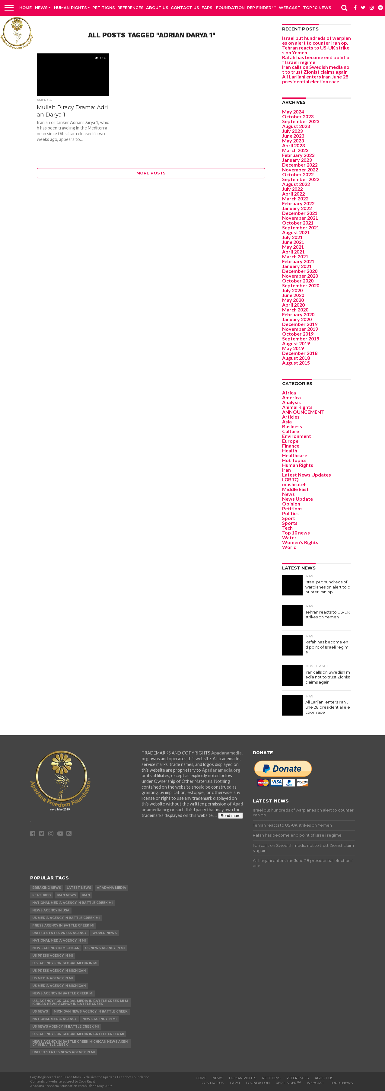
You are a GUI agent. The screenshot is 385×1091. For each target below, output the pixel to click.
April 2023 (293, 145)
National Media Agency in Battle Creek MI (72, 903)
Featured (41, 895)
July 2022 (292, 189)
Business (292, 426)
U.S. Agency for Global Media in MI (64, 963)
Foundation (230, 7)
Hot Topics (294, 460)
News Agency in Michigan (55, 948)
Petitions (103, 7)
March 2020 (295, 309)
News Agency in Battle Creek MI (62, 993)
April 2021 (293, 251)
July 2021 (292, 237)
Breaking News (46, 888)
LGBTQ (290, 479)
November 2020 (300, 276)
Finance (290, 445)
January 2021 (297, 266)
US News (40, 1011)
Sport (288, 518)
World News (104, 933)
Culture (290, 431)
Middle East (295, 489)
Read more (230, 815)
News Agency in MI (99, 1019)
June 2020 (293, 295)
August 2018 (296, 358)
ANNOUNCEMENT (303, 412)
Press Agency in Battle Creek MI (63, 925)
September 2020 (300, 285)
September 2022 (300, 179)
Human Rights (70, 7)
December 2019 (299, 324)
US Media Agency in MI (52, 978)
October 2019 (297, 334)
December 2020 (299, 271)
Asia (287, 421)
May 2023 (293, 140)
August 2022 (296, 184)
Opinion (291, 503)
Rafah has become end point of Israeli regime (315, 59)
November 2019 (300, 329)
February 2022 (298, 203)
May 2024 (293, 111)
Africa (289, 392)
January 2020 (297, 319)
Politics (290, 513)
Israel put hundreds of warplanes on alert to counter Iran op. (316, 40)
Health (289, 450)
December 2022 (299, 164)
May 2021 (293, 247)
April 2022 (293, 193)
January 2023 (297, 160)
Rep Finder (261, 7)
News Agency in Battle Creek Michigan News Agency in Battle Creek (80, 1043)
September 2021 (300, 227)
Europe (290, 441)
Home (25, 7)
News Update (297, 499)
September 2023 (300, 121)
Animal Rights (297, 407)
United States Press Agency (59, 933)
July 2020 (292, 290)
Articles (291, 416)
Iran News (66, 895)
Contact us (185, 7)
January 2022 (297, 208)
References (130, 7)
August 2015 (296, 362)
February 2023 (298, 155)
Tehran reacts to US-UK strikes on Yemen (315, 50)
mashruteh (294, 484)
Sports (290, 523)
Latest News (79, 888)
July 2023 (292, 131)
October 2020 (297, 280)
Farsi (208, 7)
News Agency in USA (50, 910)
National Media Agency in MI (59, 941)
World (289, 547)
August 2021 (296, 232)
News (41, 7)
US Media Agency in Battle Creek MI (66, 918)
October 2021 (297, 222)
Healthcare (294, 455)
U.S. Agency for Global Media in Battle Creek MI (78, 1034)
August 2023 (296, 126)
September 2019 (300, 338)
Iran (286, 470)
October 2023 (297, 116)
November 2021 (300, 218)
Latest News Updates (306, 474)
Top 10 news (317, 7)
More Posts (151, 173)
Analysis (291, 402)
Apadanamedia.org (221, 770)
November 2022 (300, 169)
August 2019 (296, 343)
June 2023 (293, 136)
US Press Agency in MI (52, 956)
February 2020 (298, 314)
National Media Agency (54, 1019)
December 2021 (299, 213)
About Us (157, 7)
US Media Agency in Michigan (59, 986)
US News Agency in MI (105, 948)
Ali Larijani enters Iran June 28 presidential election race (315, 79)
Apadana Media (111, 888)
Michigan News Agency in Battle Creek (91, 1011)
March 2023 (295, 150)
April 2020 (293, 305)
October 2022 (297, 174)
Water (289, 537)
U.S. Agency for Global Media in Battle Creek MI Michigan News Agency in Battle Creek (80, 1002)
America (291, 397)
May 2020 (293, 300)
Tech (287, 528)
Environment (296, 436)
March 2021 (295, 256)
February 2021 (298, 261)
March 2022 (295, 198)
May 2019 (293, 348)
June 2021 (293, 242)
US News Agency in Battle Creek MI (65, 1027)
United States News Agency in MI (63, 1052)
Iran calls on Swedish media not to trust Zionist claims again (315, 69)
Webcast (290, 7)
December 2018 (299, 353)
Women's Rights (300, 542)
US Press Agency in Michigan (59, 971)
